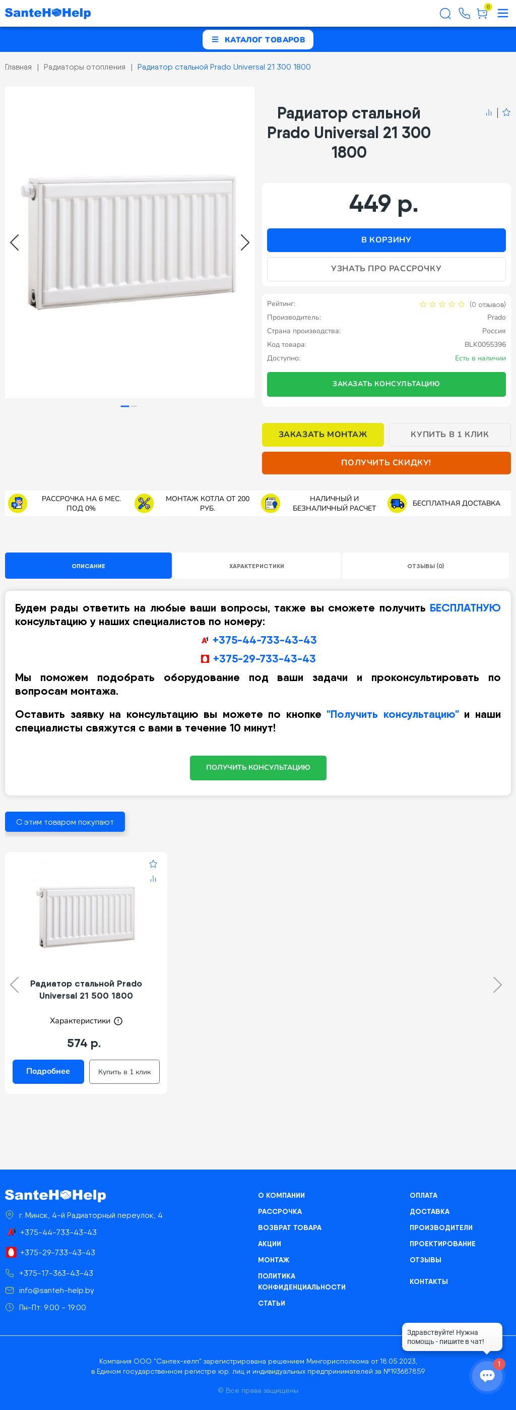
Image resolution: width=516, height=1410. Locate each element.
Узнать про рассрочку (386, 268)
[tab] (125, 406)
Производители (441, 1227)
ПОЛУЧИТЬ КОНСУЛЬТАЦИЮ (258, 767)
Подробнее (48, 1071)
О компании (281, 1195)
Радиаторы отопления (84, 67)
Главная (18, 67)
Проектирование (443, 1243)
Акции (269, 1243)
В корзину (386, 240)
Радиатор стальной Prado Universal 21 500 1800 (86, 989)
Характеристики (256, 566)
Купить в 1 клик (450, 434)
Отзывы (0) (425, 566)
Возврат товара (289, 1227)
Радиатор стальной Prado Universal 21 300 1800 (224, 67)
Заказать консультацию (386, 384)
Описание (88, 566)
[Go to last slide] (14, 242)
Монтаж (273, 1259)
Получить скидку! (386, 462)
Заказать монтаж (323, 434)
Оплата (423, 1195)
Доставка (429, 1211)
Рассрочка (280, 1211)
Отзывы (425, 1259)
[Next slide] (245, 242)
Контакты (429, 1281)
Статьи (271, 1303)
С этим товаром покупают (65, 822)
